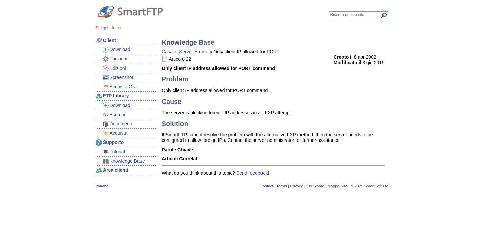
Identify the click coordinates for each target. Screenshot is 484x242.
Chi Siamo (315, 186)
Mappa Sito (337, 186)
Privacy (296, 186)
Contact (266, 186)
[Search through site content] (355, 14)
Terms (281, 186)
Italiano (102, 186)
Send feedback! (252, 173)
